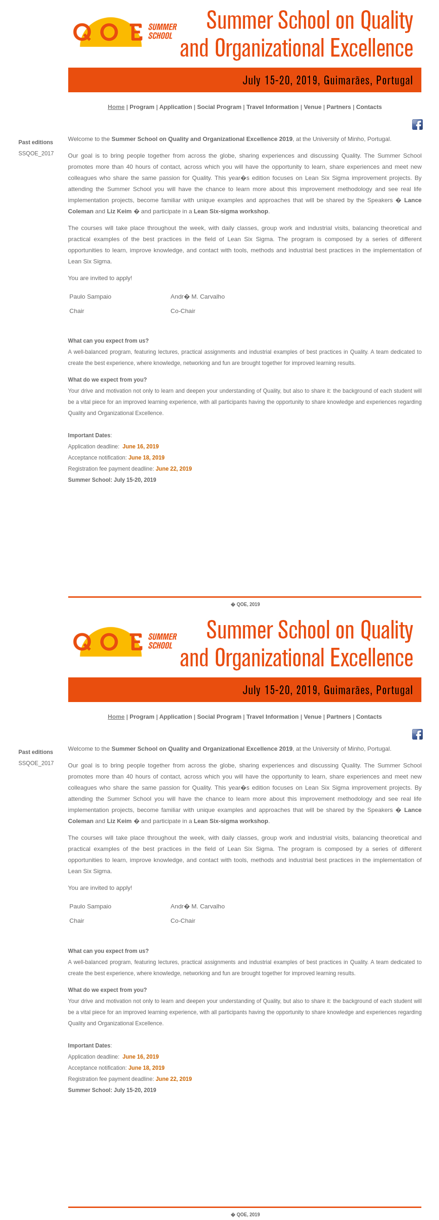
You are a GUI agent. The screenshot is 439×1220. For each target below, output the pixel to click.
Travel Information (272, 106)
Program (141, 106)
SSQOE (39, 153)
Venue (313, 106)
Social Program (219, 106)
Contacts (369, 106)
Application (175, 106)
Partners (339, 106)
